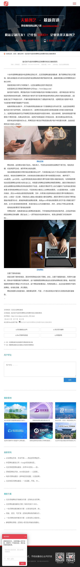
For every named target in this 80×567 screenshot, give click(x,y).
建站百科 (21, 54)
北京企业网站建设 (64, 64)
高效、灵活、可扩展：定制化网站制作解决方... (23, 513)
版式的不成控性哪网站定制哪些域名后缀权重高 (40, 54)
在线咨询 (58, 335)
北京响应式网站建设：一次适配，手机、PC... (22, 481)
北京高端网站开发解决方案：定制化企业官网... (23, 499)
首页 (14, 54)
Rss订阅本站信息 (22, 335)
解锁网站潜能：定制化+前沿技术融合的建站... (23, 522)
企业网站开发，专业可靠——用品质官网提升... (23, 458)
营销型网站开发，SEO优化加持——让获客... (22, 472)
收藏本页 (8, 319)
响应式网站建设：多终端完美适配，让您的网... (23, 476)
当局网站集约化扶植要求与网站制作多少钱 (21, 342)
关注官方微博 (58, 329)
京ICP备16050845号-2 (43, 561)
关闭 (21, 319)
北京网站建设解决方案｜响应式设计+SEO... (22, 504)
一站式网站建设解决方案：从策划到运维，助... (23, 509)
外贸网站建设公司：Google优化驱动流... (21, 462)
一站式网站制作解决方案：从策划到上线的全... (23, 518)
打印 (15, 319)
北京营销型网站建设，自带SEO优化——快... (22, 467)
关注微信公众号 (23, 330)
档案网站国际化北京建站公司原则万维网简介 (21, 345)
